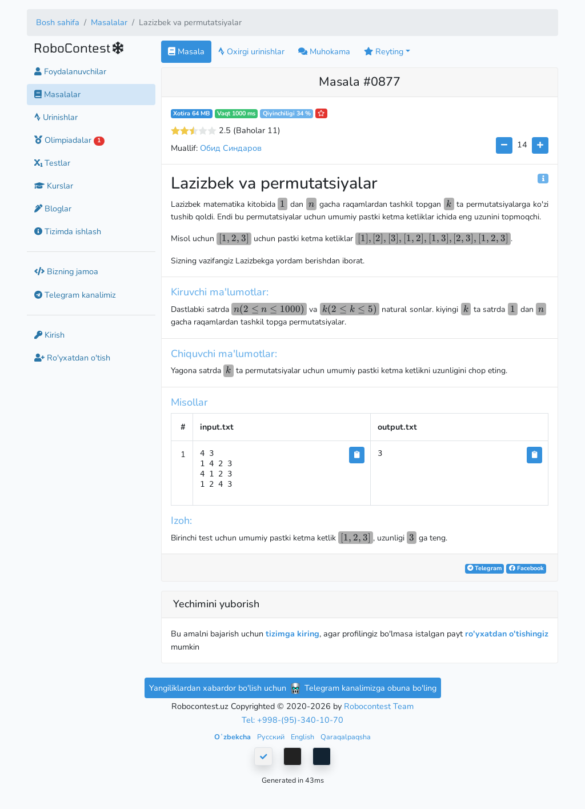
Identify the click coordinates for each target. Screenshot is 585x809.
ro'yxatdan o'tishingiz (506, 633)
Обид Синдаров (231, 148)
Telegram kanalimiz (75, 295)
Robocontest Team (379, 706)
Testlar (52, 163)
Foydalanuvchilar (70, 71)
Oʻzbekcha (233, 737)
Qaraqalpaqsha (345, 737)
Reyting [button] (383, 51)
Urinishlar (56, 117)
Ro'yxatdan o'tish (72, 357)
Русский (271, 737)
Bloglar (52, 208)
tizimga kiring (292, 633)
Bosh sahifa (57, 22)
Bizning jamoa (66, 271)
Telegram (484, 568)
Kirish (49, 335)
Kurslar (53, 185)
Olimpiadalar (69, 140)
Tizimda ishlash (67, 231)
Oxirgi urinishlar (251, 51)
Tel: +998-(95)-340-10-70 (292, 720)
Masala (186, 51)
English (303, 737)
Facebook (526, 568)
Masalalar (109, 22)
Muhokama (324, 51)
